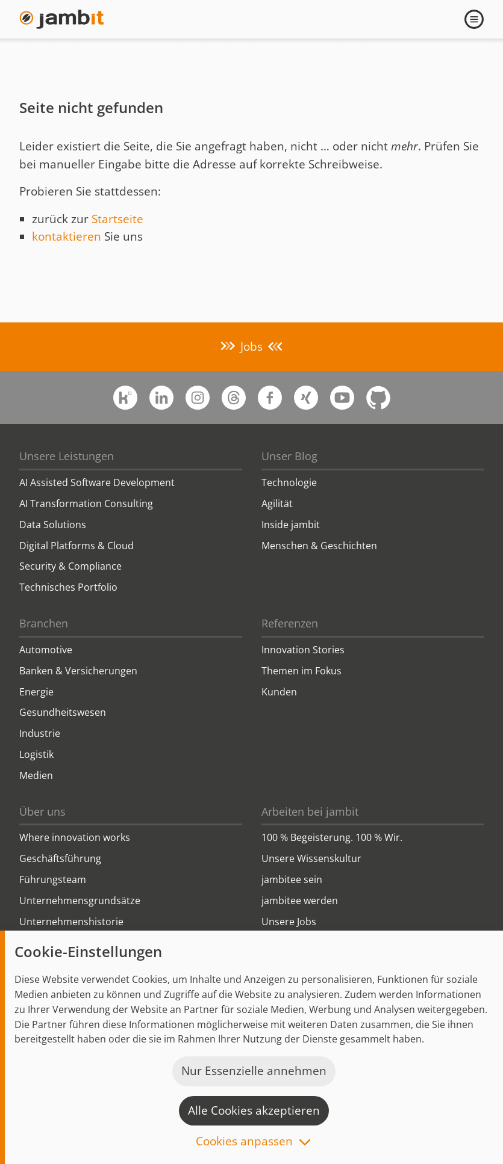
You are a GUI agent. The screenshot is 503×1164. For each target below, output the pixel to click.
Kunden (279, 691)
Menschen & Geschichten (319, 545)
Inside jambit (290, 524)
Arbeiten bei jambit (309, 811)
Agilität (277, 503)
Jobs (251, 346)
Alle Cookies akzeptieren (254, 1110)
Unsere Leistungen (66, 456)
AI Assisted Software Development (97, 482)
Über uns (42, 811)
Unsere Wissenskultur (311, 858)
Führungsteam (52, 879)
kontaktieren (66, 236)
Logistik (36, 754)
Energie (36, 691)
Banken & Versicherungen (78, 670)
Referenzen (289, 623)
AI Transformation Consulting (86, 503)
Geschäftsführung (60, 858)
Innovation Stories (303, 649)
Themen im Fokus (301, 670)
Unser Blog (289, 456)
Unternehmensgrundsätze (79, 900)
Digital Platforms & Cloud (76, 545)
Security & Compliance (70, 566)
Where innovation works (74, 837)
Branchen (43, 623)
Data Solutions (52, 524)
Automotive (45, 649)
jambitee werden (299, 900)
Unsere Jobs (288, 921)
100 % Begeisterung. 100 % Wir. (331, 837)
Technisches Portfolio (68, 587)
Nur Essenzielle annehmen (253, 1071)
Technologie (289, 482)
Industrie (39, 733)
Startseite (117, 219)
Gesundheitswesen (62, 712)
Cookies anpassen (244, 1142)
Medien (36, 775)
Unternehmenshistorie (71, 921)
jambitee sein (291, 879)
